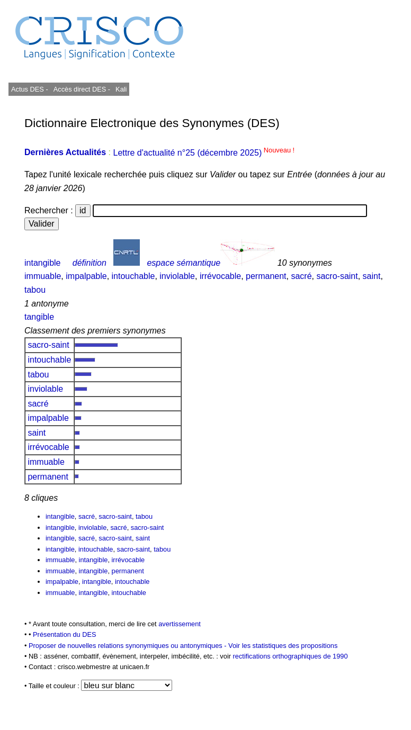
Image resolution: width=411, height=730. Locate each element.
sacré (301, 276)
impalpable (86, 276)
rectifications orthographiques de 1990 (290, 656)
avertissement (179, 624)
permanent (266, 276)
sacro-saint (337, 276)
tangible (39, 316)
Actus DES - (29, 89)
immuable (42, 276)
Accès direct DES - (81, 89)
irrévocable (220, 276)
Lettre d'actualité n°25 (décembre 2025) (203, 152)
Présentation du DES (64, 634)
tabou (35, 289)
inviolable (177, 276)
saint (372, 276)
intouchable (133, 276)
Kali (121, 89)
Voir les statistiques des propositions (282, 646)
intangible (42, 262)
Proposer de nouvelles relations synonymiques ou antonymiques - (128, 646)
